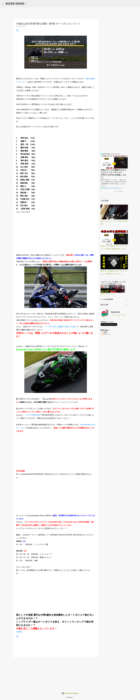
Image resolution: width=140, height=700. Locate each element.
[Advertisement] (55, 236)
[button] (17, 30)
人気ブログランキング (107, 294)
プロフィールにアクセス (118, 315)
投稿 (104, 332)
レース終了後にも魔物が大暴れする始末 (60, 327)
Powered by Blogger (70, 693)
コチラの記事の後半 (33, 415)
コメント (106, 334)
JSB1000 (19, 631)
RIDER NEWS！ (16, 3)
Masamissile (115, 312)
